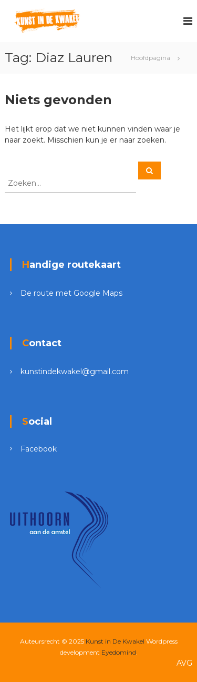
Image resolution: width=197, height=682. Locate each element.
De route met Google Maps (71, 293)
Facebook (38, 449)
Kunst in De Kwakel (115, 641)
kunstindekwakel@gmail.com (74, 371)
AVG (184, 663)
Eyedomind (118, 652)
